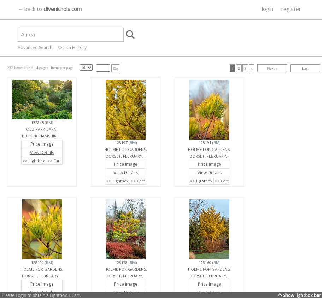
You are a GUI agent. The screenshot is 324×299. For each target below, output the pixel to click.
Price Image (42, 144)
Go (115, 68)
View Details (42, 153)
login (267, 8)
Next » (272, 68)
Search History (72, 48)
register (291, 8)
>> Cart (54, 160)
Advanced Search (35, 48)
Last (305, 68)
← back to (50, 8)
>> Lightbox (34, 160)
